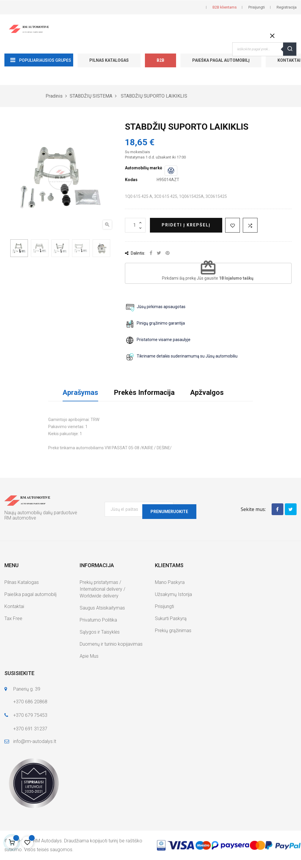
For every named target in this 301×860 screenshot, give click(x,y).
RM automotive (20, 518)
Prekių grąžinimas (173, 630)
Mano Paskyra (170, 582)
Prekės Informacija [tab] (144, 392)
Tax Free (13, 618)
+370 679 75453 (30, 715)
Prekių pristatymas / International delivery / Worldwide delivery (102, 589)
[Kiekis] (135, 225)
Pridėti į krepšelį (186, 225)
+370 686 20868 (30, 701)
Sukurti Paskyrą (171, 618)
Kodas (131, 179)
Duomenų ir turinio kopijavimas (111, 644)
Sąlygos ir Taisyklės (100, 632)
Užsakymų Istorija (173, 594)
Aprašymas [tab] (80, 392)
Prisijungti (164, 606)
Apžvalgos (207, 392)
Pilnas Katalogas (109, 60)
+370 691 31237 (30, 729)
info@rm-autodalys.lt (34, 741)
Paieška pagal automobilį (221, 60)
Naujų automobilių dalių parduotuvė (40, 512)
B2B (160, 60)
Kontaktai (14, 606)
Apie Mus (89, 656)
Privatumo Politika (98, 620)
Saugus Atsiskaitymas (102, 608)
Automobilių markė (143, 168)
